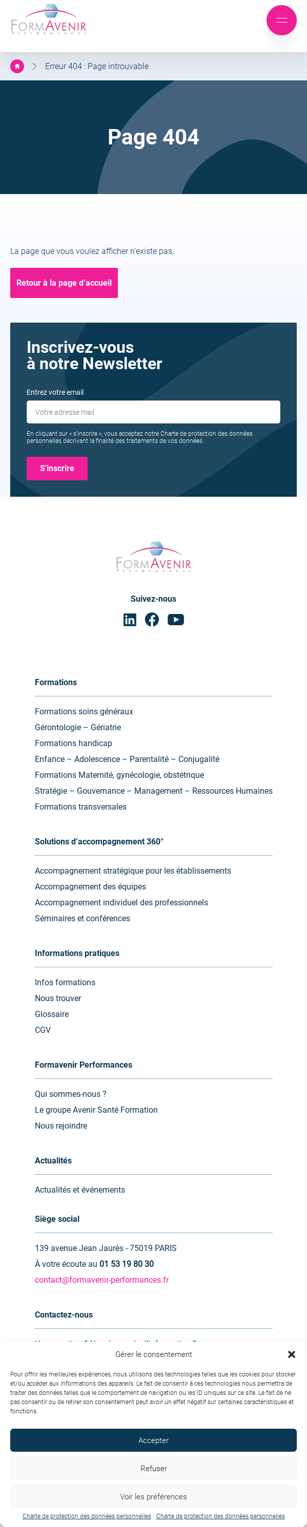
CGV (43, 1030)
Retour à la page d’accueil (64, 283)
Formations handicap (73, 743)
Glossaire (52, 1014)
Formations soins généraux (84, 711)
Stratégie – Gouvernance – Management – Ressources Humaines (154, 791)
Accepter (153, 1440)
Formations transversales (81, 807)
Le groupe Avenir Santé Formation (96, 1110)
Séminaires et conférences (82, 918)
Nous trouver (58, 998)
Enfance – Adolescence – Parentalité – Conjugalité (127, 759)
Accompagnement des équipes (90, 887)
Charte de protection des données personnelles (87, 1516)
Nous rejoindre (61, 1126)
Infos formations (65, 982)
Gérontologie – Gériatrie (78, 727)
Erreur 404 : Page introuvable (97, 66)
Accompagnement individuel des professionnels (121, 902)
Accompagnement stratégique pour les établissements (133, 871)
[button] (291, 1354)
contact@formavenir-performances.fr (102, 1280)
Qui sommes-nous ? (71, 1094)
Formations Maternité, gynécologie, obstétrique (119, 775)
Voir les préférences (153, 1496)
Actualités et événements (80, 1190)
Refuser (153, 1468)
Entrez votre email (55, 392)
